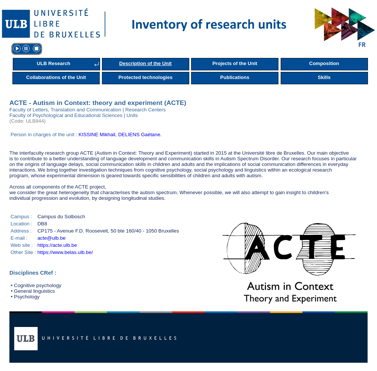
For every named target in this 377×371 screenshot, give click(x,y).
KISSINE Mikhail (97, 134)
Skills (324, 77)
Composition (324, 63)
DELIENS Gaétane (139, 134)
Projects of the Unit (234, 63)
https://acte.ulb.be (57, 245)
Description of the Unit (145, 63)
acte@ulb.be (51, 238)
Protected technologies (146, 77)
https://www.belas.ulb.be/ (65, 252)
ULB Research (53, 63)
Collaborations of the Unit (56, 77)
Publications (234, 77)
